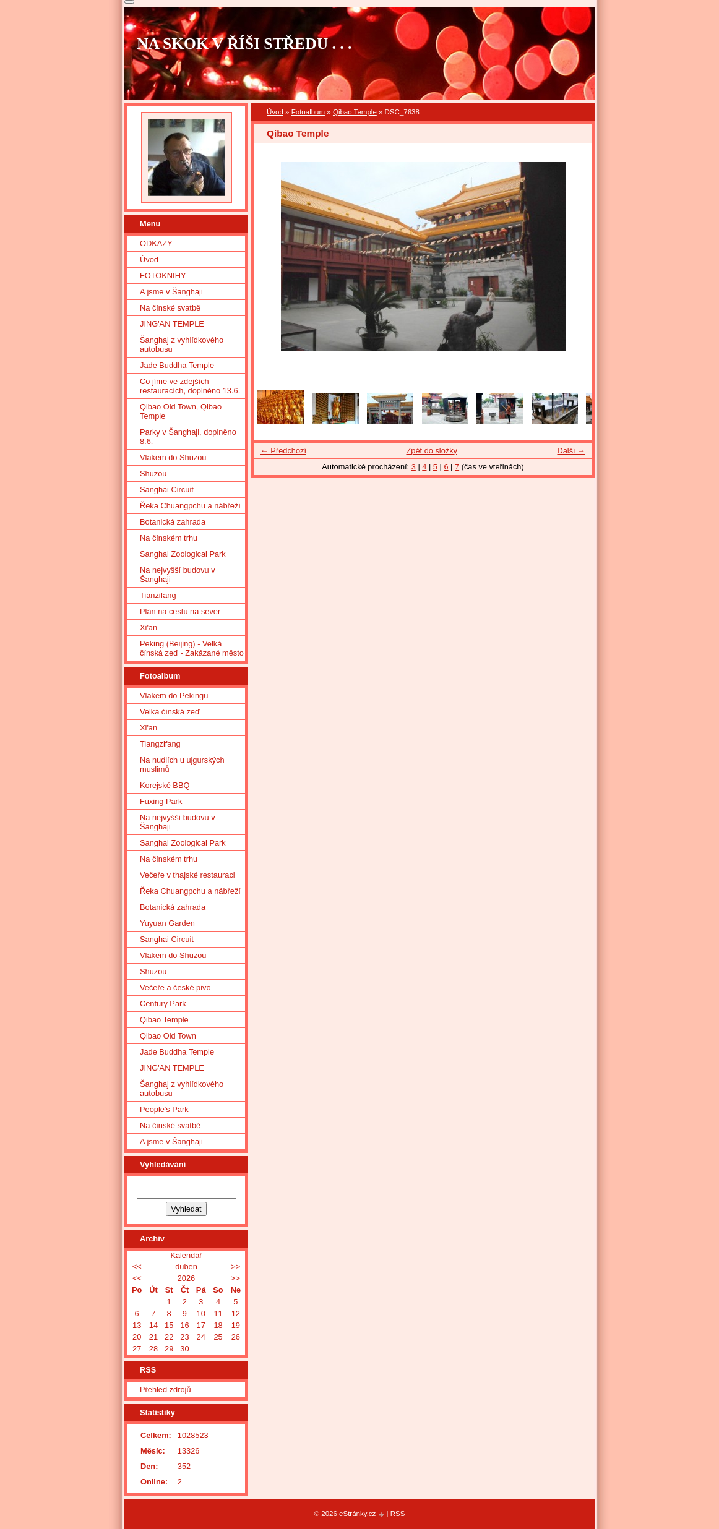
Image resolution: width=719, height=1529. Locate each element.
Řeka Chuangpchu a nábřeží (190, 505)
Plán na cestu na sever (180, 611)
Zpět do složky (431, 450)
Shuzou (153, 473)
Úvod (275, 112)
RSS (397, 1513)
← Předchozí (283, 450)
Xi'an (148, 627)
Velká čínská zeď (170, 711)
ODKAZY (156, 243)
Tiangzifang (160, 743)
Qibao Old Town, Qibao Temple (181, 411)
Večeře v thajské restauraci (187, 875)
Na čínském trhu (168, 537)
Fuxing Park (161, 801)
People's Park (164, 1109)
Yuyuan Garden (167, 923)
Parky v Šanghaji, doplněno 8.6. (188, 436)
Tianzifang (158, 595)
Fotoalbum (308, 112)
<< (137, 1266)
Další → (571, 450)
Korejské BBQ (164, 785)
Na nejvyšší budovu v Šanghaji (177, 574)
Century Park (163, 1003)
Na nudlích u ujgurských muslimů (182, 764)
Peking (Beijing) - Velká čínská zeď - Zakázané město (192, 648)
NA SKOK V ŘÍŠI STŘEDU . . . (244, 44)
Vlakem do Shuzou (173, 457)
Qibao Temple (355, 112)
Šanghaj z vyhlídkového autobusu (181, 344)
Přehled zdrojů (165, 1389)
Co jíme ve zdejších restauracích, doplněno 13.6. (190, 386)
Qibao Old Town (168, 1035)
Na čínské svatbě (170, 307)
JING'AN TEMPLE (172, 323)
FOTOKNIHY (163, 275)
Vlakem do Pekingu (174, 695)
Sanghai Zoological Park (183, 554)
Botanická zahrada (172, 521)
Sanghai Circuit (167, 489)
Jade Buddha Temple (177, 365)
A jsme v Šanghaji (171, 291)
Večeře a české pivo (175, 987)
